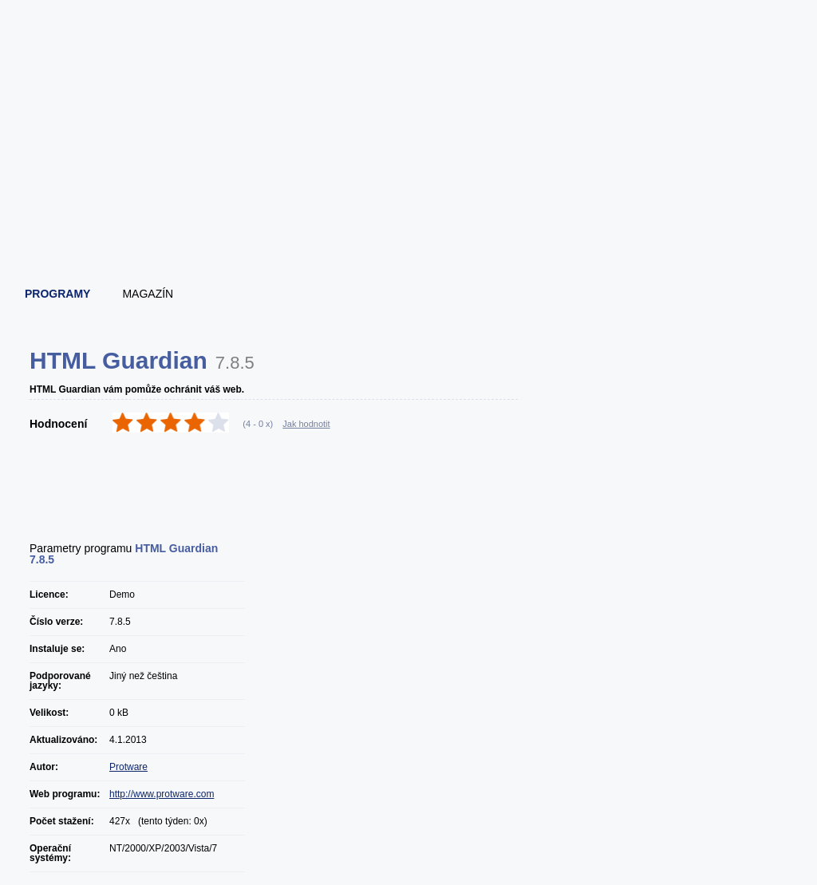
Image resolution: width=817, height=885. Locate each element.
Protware (128, 766)
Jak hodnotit (306, 424)
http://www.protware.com (161, 794)
